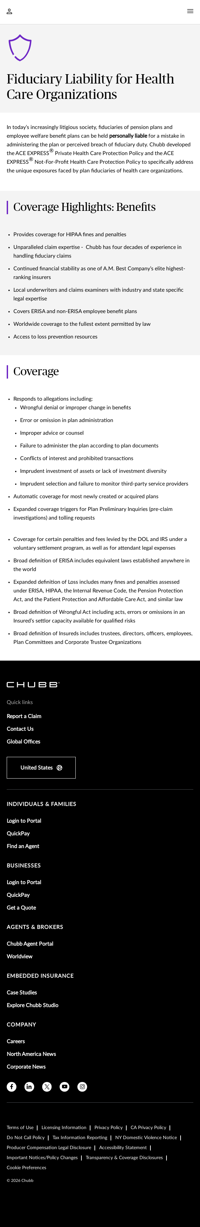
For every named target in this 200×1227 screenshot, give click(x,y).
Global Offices (23, 741)
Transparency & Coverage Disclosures (124, 1157)
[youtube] (64, 1087)
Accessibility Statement (123, 1147)
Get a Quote (21, 908)
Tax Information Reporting (80, 1137)
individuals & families (41, 804)
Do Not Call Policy (26, 1137)
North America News (31, 1054)
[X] (47, 1087)
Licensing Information (64, 1127)
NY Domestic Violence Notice (146, 1137)
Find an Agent (23, 846)
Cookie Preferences (26, 1168)
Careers (16, 1041)
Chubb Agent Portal (30, 944)
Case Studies (22, 992)
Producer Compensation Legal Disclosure (49, 1147)
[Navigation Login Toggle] (9, 12)
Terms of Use (20, 1127)
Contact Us (20, 729)
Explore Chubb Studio (32, 1005)
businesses (24, 865)
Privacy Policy (108, 1127)
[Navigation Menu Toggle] (190, 11)
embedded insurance (40, 976)
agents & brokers (35, 927)
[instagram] (82, 1087)
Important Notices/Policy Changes (42, 1157)
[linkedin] (29, 1087)
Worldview (19, 956)
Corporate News (26, 1067)
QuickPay (18, 833)
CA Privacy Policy (148, 1127)
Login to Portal (24, 821)
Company (21, 1025)
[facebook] (11, 1087)
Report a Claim (24, 716)
